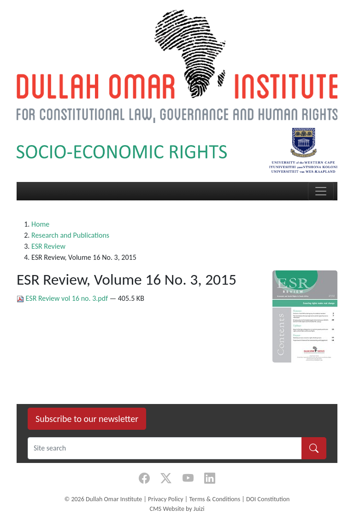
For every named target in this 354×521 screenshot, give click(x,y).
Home (40, 224)
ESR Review (48, 246)
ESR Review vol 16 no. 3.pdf (63, 298)
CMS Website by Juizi (176, 509)
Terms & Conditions (214, 499)
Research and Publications (70, 235)
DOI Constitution (267, 499)
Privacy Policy (165, 499)
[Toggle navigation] (321, 191)
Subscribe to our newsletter (86, 418)
